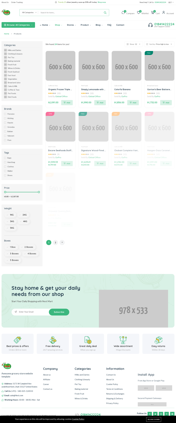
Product (86, 25)
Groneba (10, 127)
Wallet (10, 171)
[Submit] (105, 12)
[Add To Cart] (67, 102)
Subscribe (59, 312)
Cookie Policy (78, 419)
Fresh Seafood (11, 71)
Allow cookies (154, 419)
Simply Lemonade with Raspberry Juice (100, 89)
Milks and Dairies (12, 50)
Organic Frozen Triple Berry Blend (65, 89)
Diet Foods (10, 97)
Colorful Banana (122, 89)
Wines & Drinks (12, 68)
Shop (58, 25)
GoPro (124, 96)
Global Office (61, 96)
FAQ (109, 25)
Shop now (101, 2)
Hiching (10, 118)
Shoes (9, 175)
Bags (9, 158)
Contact (120, 25)
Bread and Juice (12, 82)
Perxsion (10, 114)
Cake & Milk (10, 86)
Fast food (9, 75)
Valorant (10, 136)
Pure (9, 140)
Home (45, 25)
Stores (71, 25)
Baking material (12, 61)
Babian (10, 131)
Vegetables (10, 79)
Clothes (10, 166)
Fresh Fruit (10, 64)
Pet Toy (9, 57)
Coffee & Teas (11, 89)
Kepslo (10, 123)
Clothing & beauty (13, 53)
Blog (99, 25)
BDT (171, 2)
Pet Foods (10, 93)
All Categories (18, 25)
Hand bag (11, 162)
